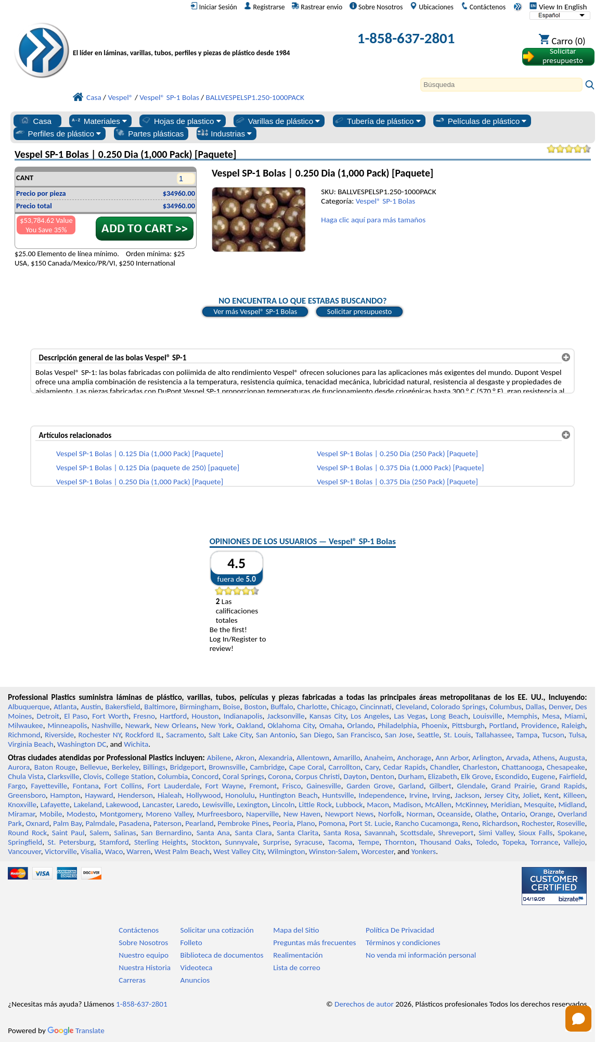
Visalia (91, 851)
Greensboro (26, 795)
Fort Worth (110, 716)
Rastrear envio (317, 6)
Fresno (143, 716)
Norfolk (390, 814)
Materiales (98, 120)
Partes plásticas (149, 133)
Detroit (47, 716)
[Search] (501, 85)
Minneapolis (67, 725)
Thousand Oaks (445, 842)
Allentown (312, 757)
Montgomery (120, 814)
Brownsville (227, 767)
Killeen (574, 795)
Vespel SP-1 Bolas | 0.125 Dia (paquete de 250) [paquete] (147, 467)
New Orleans (175, 725)
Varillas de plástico (277, 120)
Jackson (467, 795)
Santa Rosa (341, 832)
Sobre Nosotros (376, 6)
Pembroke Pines (243, 823)
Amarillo (346, 757)
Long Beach (449, 716)
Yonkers (423, 851)
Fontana (86, 785)
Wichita (136, 744)
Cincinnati (376, 706)
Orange (541, 814)
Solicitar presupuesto (359, 311)
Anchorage (414, 757)
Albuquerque (28, 706)
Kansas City (327, 716)
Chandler (444, 767)
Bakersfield (122, 706)
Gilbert (440, 785)
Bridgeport (187, 767)
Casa (35, 120)
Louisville (487, 716)
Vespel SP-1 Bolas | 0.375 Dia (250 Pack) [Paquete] (397, 481)
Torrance (545, 842)
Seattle (428, 734)
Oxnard (37, 823)
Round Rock (27, 832)
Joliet (531, 795)
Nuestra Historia (145, 967)
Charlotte (312, 706)
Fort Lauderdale (173, 785)
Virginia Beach (31, 744)
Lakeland (88, 804)
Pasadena (134, 823)
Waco (114, 851)
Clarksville (63, 776)
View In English (558, 6)
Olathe (485, 814)
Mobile (51, 814)
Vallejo (574, 842)
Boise (231, 706)
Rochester (537, 823)
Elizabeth (442, 776)
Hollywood (203, 795)
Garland (411, 785)
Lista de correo (296, 967)
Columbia (173, 776)
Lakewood (122, 804)
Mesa (551, 716)
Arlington (487, 757)
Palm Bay (67, 823)
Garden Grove (369, 785)
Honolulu (239, 795)
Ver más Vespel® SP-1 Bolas (255, 311)
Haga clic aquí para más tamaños (373, 219)
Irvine (418, 795)
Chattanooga (521, 767)
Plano (306, 823)
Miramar (21, 814)
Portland (503, 725)
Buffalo (281, 706)
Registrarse (264, 6)
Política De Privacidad (400, 930)
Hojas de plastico (180, 120)
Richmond (24, 734)
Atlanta (65, 706)
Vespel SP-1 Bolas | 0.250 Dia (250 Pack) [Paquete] (397, 453)
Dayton (355, 776)
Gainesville (323, 785)
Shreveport (455, 832)
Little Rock (315, 804)
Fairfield (572, 776)
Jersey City (501, 795)
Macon (378, 804)
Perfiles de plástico (58, 133)
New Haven (302, 814)
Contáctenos (483, 6)
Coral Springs (243, 776)
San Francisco (358, 734)
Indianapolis (243, 716)
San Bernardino (166, 832)
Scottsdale (416, 832)
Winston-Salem (333, 851)
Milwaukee (25, 725)
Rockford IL (143, 734)
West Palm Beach (182, 851)
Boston (255, 706)
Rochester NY (100, 734)
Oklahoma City (291, 725)
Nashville (106, 725)
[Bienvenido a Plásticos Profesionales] (181, 40)
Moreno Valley (169, 814)
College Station (129, 776)
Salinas (125, 832)
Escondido (511, 776)
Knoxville (22, 804)
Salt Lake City (230, 734)
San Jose (398, 734)
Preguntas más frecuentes (314, 942)
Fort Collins (122, 785)
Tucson (553, 734)
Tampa (527, 734)
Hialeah (170, 795)
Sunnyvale (241, 842)
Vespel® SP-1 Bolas (386, 201)
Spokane (571, 832)
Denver (560, 706)
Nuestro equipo (144, 955)
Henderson (135, 795)
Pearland (199, 823)
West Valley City (238, 851)
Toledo (486, 842)
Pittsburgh (468, 725)
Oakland (250, 725)
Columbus (505, 706)
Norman (419, 814)
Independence (381, 795)
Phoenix (434, 725)
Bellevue (94, 767)
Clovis (92, 776)
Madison (407, 804)
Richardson (500, 823)
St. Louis (457, 734)
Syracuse (308, 842)
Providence (539, 725)
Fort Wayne (224, 785)
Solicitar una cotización (217, 930)
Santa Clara (253, 832)
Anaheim (378, 757)
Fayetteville (49, 785)
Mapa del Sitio (296, 930)
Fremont (263, 785)
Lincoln (283, 804)
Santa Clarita (297, 832)
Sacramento (185, 734)
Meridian (505, 804)
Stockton (205, 842)
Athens (544, 757)
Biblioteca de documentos (222, 955)
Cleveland (411, 706)
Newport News (349, 814)
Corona (279, 776)
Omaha (331, 725)
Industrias (224, 133)
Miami (574, 716)
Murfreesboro (219, 814)
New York (216, 725)
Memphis (522, 716)
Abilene (219, 757)
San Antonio (275, 734)
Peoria (283, 823)
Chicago (343, 706)
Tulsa (577, 734)
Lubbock (349, 804)
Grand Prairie (513, 785)
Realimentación (297, 955)
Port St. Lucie (370, 823)
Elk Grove (476, 776)
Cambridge (267, 767)
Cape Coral (306, 767)
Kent (551, 795)
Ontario (513, 814)
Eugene (544, 776)
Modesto (81, 814)
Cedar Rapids (404, 767)
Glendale (471, 785)
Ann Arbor (451, 757)
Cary (372, 767)
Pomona (332, 823)
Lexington (252, 804)
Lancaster (157, 804)
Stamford (114, 842)
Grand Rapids (562, 785)
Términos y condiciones (403, 942)
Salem (99, 832)
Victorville (61, 851)
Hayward (99, 795)
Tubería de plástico (377, 120)
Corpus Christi (317, 776)
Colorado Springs (458, 706)
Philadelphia (397, 725)
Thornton (400, 842)
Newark (137, 725)
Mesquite (539, 804)
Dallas (535, 706)
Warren (138, 851)
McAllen (438, 804)
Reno (470, 823)
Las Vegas (410, 716)
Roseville (571, 823)
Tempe (368, 842)
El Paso (75, 716)
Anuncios (195, 980)
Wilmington (286, 851)
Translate (76, 1030)
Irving (441, 795)
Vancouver (24, 851)
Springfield (25, 842)
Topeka (513, 842)
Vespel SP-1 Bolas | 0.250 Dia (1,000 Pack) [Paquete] (139, 481)
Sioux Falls (536, 832)
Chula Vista (25, 776)
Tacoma (340, 842)
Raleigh (573, 725)
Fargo (16, 785)
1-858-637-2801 (406, 38)
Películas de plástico (480, 120)
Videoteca (196, 967)
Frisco (291, 785)
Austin (91, 706)
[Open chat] (578, 1019)
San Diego (316, 734)
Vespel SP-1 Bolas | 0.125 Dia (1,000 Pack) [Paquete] (139, 453)
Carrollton (345, 767)
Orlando (360, 725)
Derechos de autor (364, 1004)
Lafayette (55, 804)
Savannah (380, 832)
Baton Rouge (54, 767)
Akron (244, 757)
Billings (154, 767)
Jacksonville (286, 716)
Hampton (65, 795)
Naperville (262, 814)
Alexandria (275, 757)
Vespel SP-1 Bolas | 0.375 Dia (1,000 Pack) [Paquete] (400, 467)
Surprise (276, 842)
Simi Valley (496, 832)
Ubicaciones (432, 6)
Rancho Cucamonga (426, 823)
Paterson (167, 823)
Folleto (191, 942)
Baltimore (159, 706)
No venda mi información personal (421, 955)
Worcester (377, 851)
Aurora (19, 767)
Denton (382, 776)
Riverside (59, 734)
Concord (205, 776)
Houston (204, 716)
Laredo (187, 804)
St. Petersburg (70, 842)
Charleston (480, 767)
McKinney (471, 804)
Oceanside (454, 814)
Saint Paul (68, 832)
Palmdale (100, 823)
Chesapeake (566, 767)
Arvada (517, 757)
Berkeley (125, 767)
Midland (571, 804)
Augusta (572, 757)
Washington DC (81, 744)
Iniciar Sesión (213, 6)
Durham (411, 776)
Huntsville (338, 795)
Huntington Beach (289, 795)
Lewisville (217, 804)
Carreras (132, 980)
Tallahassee (493, 734)
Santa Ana (213, 832)
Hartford (173, 716)
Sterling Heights (160, 842)
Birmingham (198, 706)
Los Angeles (370, 716)
